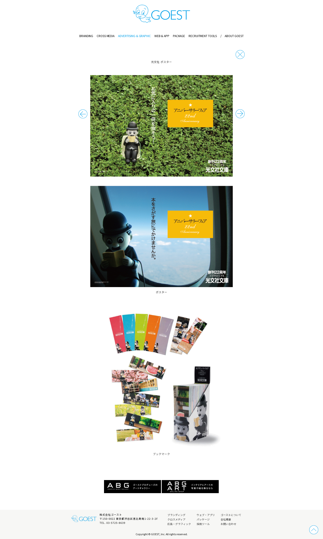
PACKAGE (179, 36)
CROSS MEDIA (105, 36)
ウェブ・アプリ (206, 515)
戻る (240, 54)
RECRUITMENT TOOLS (203, 36)
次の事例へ (82, 113)
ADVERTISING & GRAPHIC (134, 36)
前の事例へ (240, 113)
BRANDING (86, 36)
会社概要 (226, 519)
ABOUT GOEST (231, 36)
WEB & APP (161, 36)
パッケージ (203, 519)
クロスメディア (176, 519)
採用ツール (203, 524)
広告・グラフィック (179, 524)
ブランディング (176, 515)
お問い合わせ (228, 524)
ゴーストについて (231, 515)
